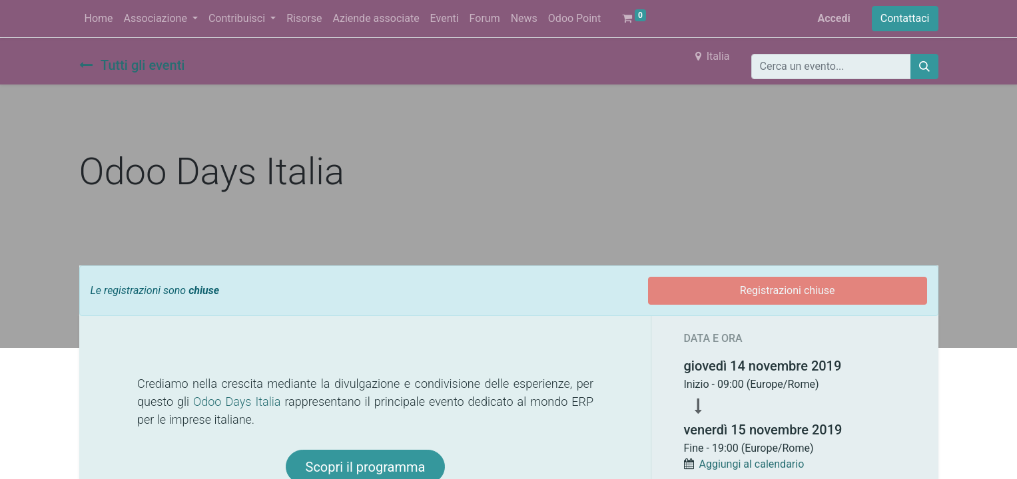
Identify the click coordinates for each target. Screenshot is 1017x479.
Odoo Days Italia (236, 401)
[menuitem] (99, 18)
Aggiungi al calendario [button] (751, 464)
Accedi (833, 18)
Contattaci (905, 18)
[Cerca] (924, 66)
